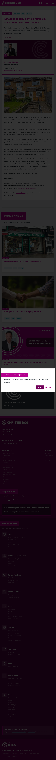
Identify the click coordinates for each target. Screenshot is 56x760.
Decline (48, 387)
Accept (40, 387)
